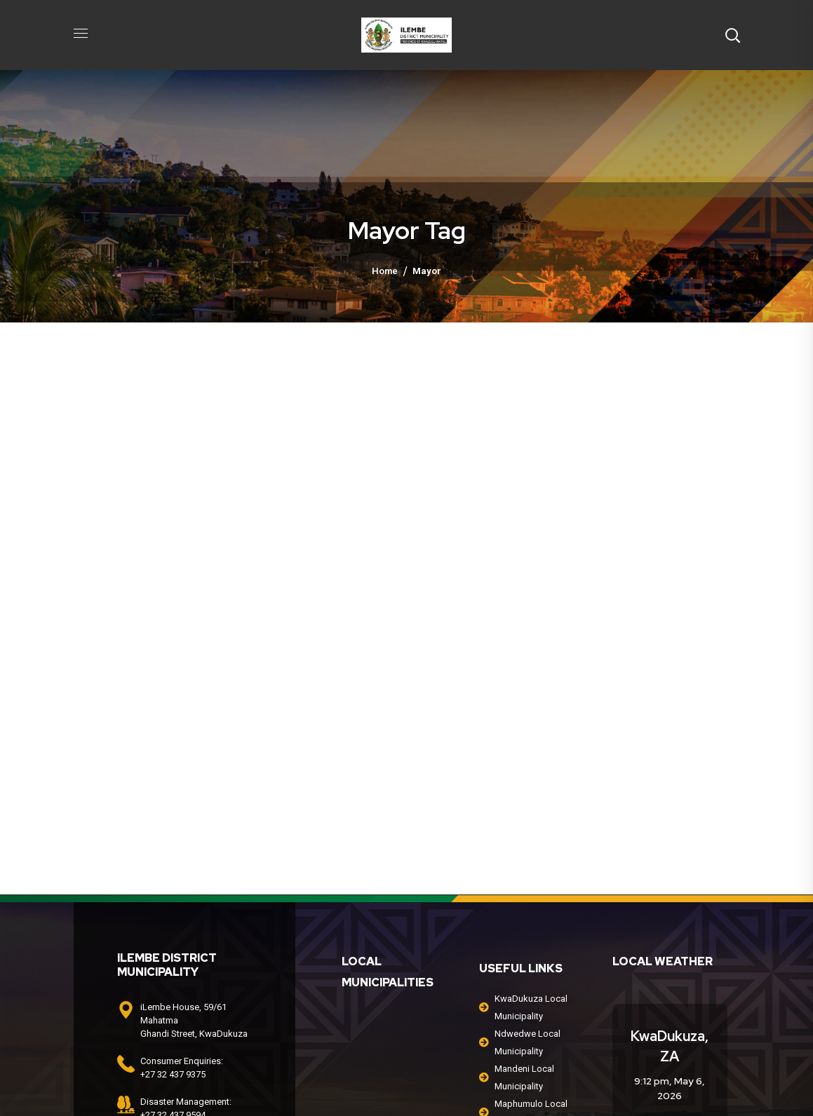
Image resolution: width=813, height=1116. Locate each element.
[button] (732, 35)
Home (385, 271)
